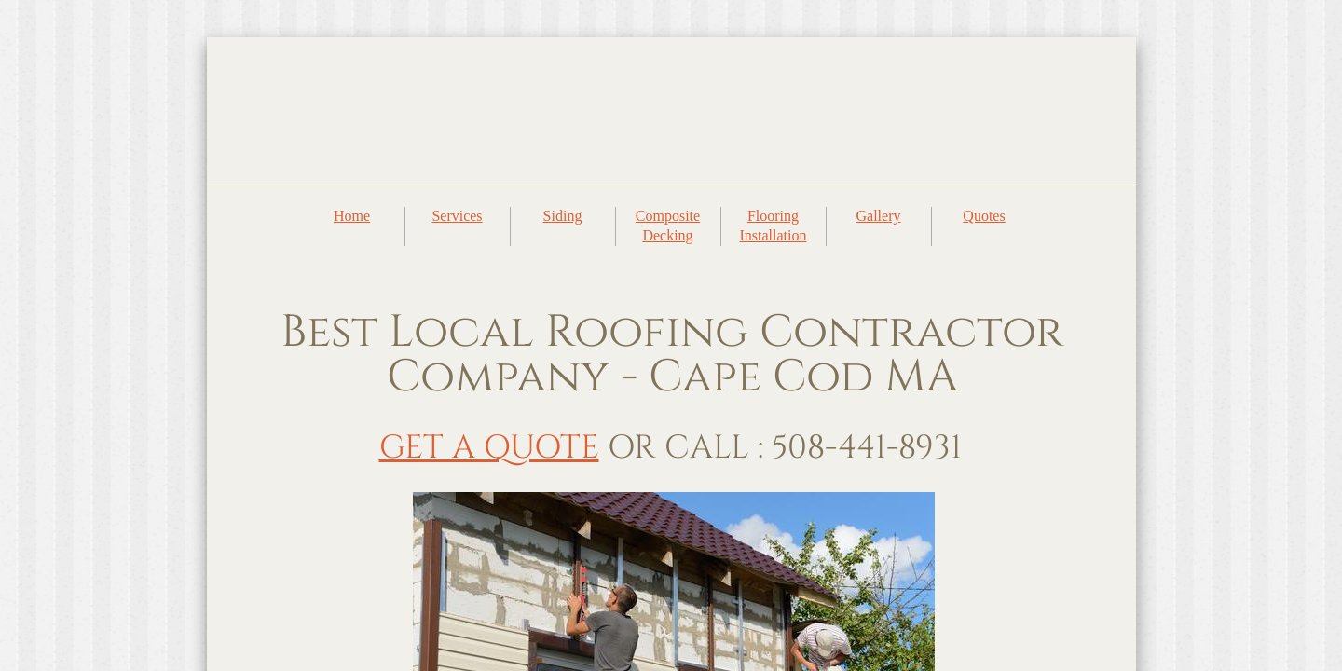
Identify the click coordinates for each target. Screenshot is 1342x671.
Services (456, 216)
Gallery (878, 216)
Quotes (984, 216)
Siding (562, 216)
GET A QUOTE (489, 448)
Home (352, 216)
